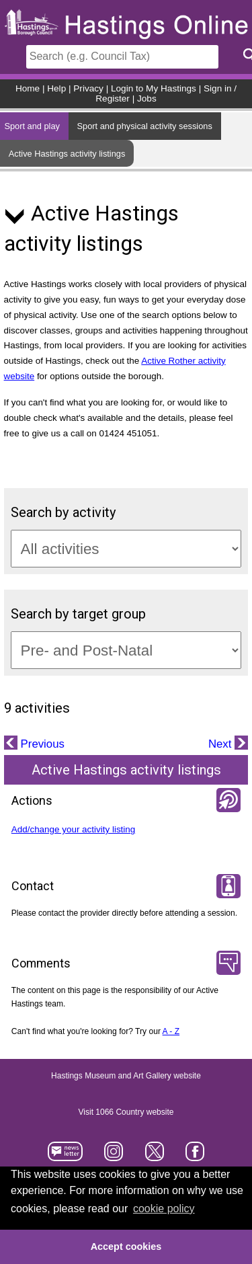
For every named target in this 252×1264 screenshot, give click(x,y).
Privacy (88, 88)
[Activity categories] (126, 548)
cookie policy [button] (164, 1208)
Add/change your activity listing (73, 829)
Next (221, 744)
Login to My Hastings (153, 88)
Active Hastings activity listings (67, 154)
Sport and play (32, 126)
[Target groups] (126, 650)
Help (56, 88)
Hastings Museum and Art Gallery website (126, 1075)
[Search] (122, 57)
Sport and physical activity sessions (144, 126)
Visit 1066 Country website (126, 1112)
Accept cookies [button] (126, 1246)
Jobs (147, 98)
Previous (41, 744)
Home (27, 88)
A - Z (171, 1031)
